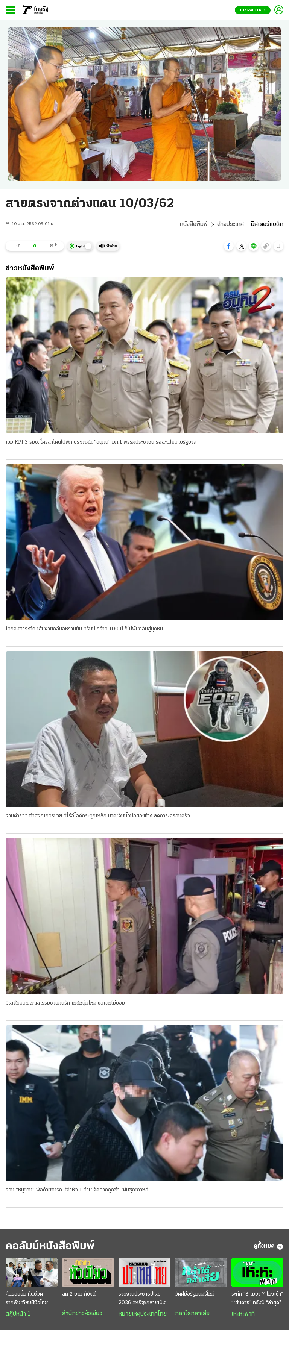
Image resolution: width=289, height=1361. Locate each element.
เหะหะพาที (243, 1314)
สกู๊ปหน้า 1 (18, 1314)
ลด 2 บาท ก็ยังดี (79, 1294)
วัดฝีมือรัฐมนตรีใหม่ (194, 1294)
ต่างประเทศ (230, 224)
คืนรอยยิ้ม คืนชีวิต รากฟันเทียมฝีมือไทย (27, 1298)
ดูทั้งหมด (268, 1246)
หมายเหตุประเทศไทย (143, 1314)
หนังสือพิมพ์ (193, 224)
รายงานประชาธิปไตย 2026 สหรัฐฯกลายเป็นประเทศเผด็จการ (142, 1299)
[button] (229, 246)
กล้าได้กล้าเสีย (192, 1314)
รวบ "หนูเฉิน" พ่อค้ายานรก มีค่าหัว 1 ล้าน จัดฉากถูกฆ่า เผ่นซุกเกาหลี (77, 1190)
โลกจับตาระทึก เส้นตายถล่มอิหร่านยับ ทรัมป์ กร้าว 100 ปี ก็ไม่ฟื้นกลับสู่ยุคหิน (84, 629)
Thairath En (253, 10)
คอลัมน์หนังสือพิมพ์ (50, 1246)
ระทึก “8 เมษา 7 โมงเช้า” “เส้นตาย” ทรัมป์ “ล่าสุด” (257, 1298)
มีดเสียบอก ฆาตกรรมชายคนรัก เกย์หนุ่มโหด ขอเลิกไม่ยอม (65, 1003)
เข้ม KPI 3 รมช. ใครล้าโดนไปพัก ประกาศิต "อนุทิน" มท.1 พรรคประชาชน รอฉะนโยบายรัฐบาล (101, 442)
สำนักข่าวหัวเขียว (82, 1314)
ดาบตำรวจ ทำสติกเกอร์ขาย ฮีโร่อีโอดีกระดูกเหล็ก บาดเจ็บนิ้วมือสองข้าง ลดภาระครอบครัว (98, 816)
